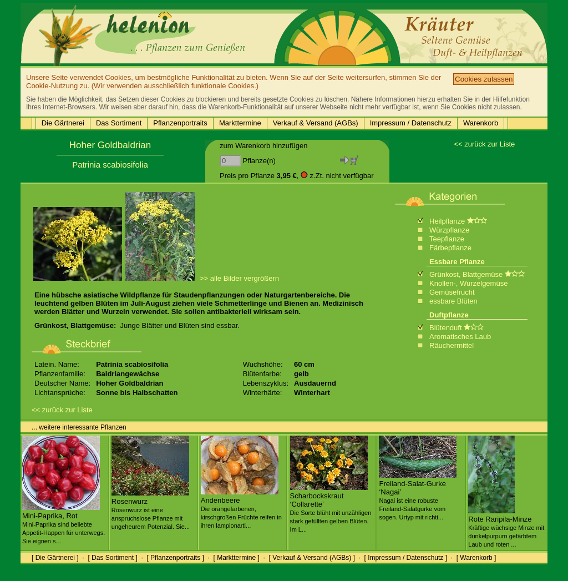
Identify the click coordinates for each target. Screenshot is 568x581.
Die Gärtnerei (63, 123)
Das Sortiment (118, 123)
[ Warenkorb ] (476, 558)
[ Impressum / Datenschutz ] (405, 558)
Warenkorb (480, 123)
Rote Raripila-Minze (506, 527)
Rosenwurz (150, 509)
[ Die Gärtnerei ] (55, 558)
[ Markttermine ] (236, 558)
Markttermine (240, 123)
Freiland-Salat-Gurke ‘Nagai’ (418, 496)
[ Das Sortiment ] (112, 558)
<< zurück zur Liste (484, 144)
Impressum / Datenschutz (411, 123)
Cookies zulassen (484, 79)
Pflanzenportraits (180, 123)
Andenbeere (241, 508)
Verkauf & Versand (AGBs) (315, 123)
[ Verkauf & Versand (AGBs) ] (312, 558)
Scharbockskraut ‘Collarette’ (331, 508)
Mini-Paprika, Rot (63, 523)
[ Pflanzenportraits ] (175, 558)
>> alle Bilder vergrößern (239, 278)
